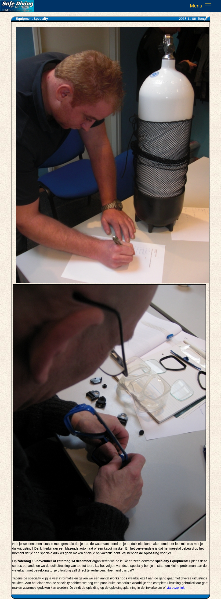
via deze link (176, 587)
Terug (202, 19)
